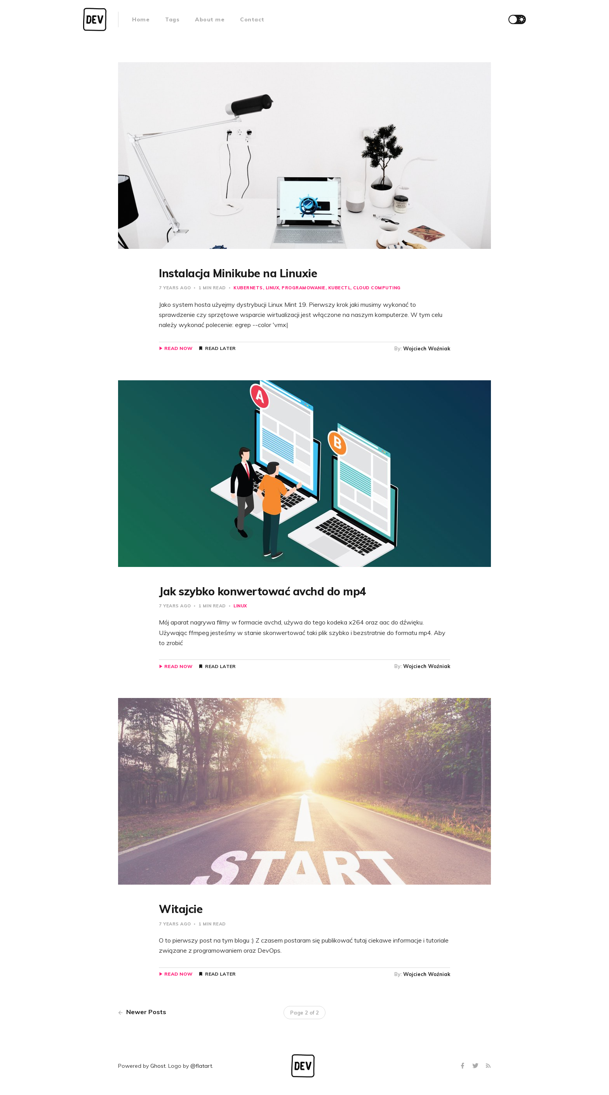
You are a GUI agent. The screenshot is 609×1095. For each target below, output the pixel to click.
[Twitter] (476, 1066)
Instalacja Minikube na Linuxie (238, 273)
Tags (172, 19)
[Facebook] (463, 1066)
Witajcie (180, 909)
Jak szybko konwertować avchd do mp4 (262, 591)
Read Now (178, 348)
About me (209, 19)
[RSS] (488, 1066)
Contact (252, 19)
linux (272, 287)
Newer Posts (142, 1012)
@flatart (201, 1065)
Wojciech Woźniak (426, 348)
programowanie (303, 287)
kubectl (339, 287)
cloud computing (377, 287)
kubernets (248, 287)
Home (141, 19)
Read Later (220, 348)
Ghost (157, 1065)
